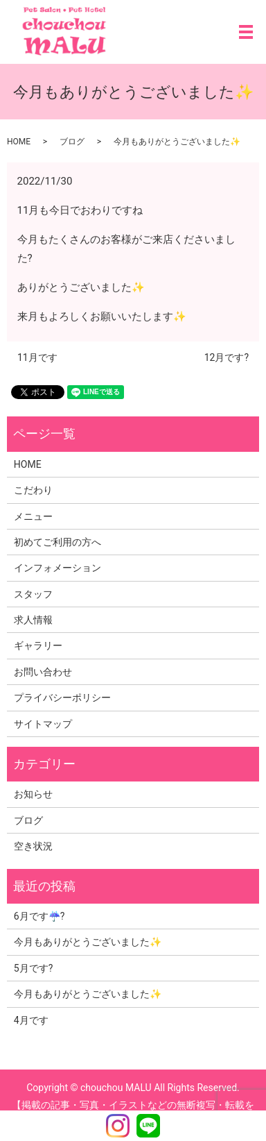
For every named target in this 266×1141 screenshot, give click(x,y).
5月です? (33, 968)
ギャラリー (38, 645)
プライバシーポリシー (62, 697)
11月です (37, 357)
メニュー (33, 516)
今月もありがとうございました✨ (87, 941)
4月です (31, 1020)
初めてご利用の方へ (57, 542)
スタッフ (33, 594)
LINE (148, 1126)
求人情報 (33, 619)
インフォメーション (57, 567)
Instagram (118, 1126)
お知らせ (33, 794)
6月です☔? (39, 916)
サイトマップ (43, 723)
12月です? (226, 357)
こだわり (33, 490)
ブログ (72, 141)
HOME (18, 141)
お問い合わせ (43, 671)
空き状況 (33, 846)
